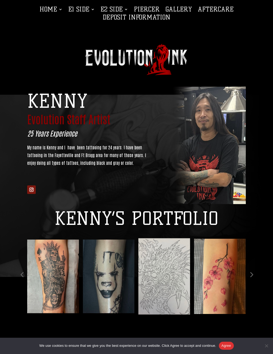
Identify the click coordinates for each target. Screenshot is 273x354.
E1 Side (78, 10)
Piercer (147, 10)
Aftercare (216, 10)
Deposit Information (136, 18)
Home (48, 10)
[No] (266, 345)
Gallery (179, 10)
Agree (226, 346)
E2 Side (112, 10)
